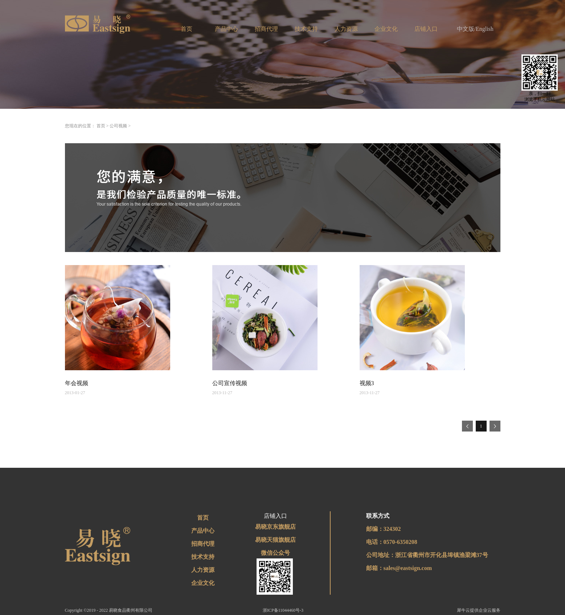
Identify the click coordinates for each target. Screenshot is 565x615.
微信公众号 (275, 553)
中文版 (465, 29)
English (485, 29)
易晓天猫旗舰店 (275, 540)
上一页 (467, 426)
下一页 (495, 426)
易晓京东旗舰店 (275, 527)
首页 (186, 29)
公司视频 (118, 125)
